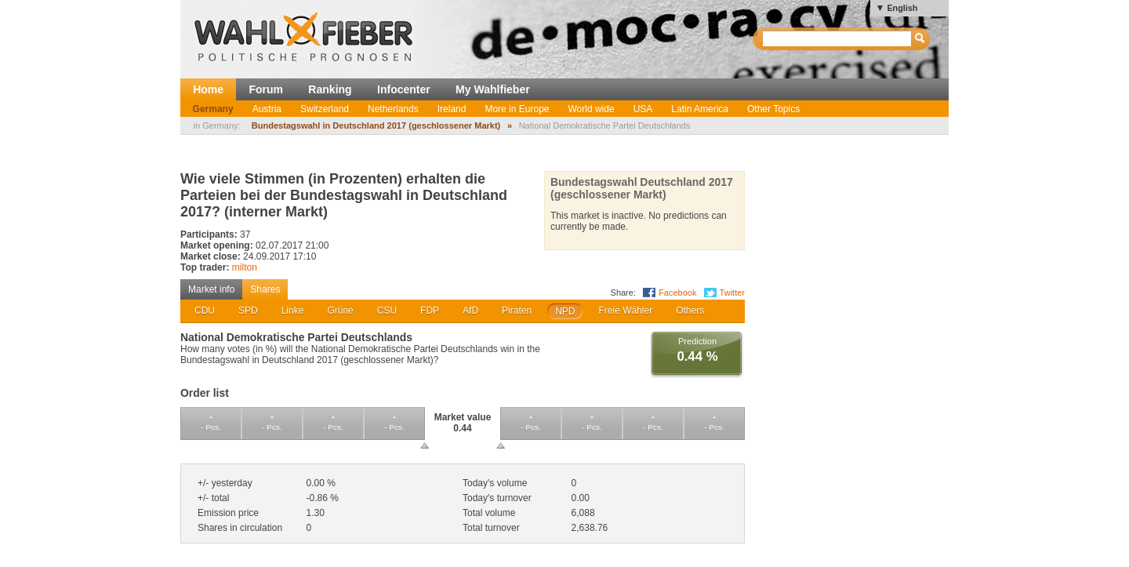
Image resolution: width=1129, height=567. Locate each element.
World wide (591, 109)
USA (643, 109)
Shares (265, 289)
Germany (213, 109)
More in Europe (517, 109)
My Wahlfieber (493, 89)
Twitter (732, 292)
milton (244, 267)
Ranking (329, 89)
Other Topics (773, 109)
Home (208, 89)
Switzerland (324, 109)
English (902, 8)
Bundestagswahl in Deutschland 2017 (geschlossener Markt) (376, 125)
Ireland (451, 109)
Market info (211, 289)
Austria (266, 109)
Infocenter (403, 89)
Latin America (699, 109)
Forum (266, 89)
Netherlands (393, 109)
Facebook (677, 292)
